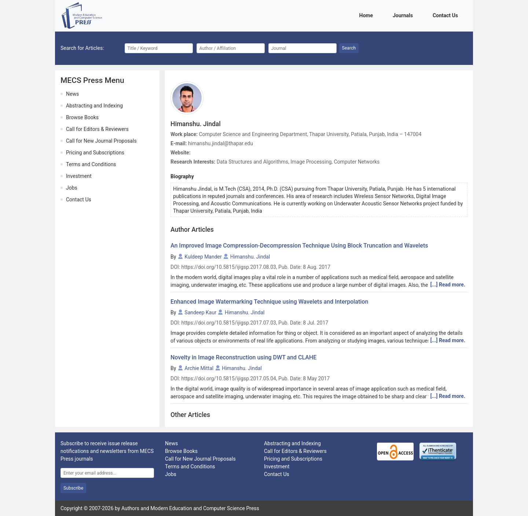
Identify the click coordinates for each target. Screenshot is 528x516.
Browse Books (82, 117)
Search (349, 48)
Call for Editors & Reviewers (97, 129)
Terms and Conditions (91, 164)
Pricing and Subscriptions (95, 152)
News (72, 94)
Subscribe (73, 488)
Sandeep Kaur (200, 312)
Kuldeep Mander (202, 257)
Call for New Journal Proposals (101, 141)
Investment (78, 176)
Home (367, 14)
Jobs (71, 188)
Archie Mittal (198, 368)
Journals (404, 14)
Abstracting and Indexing (94, 106)
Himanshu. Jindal (250, 257)
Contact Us (447, 14)
